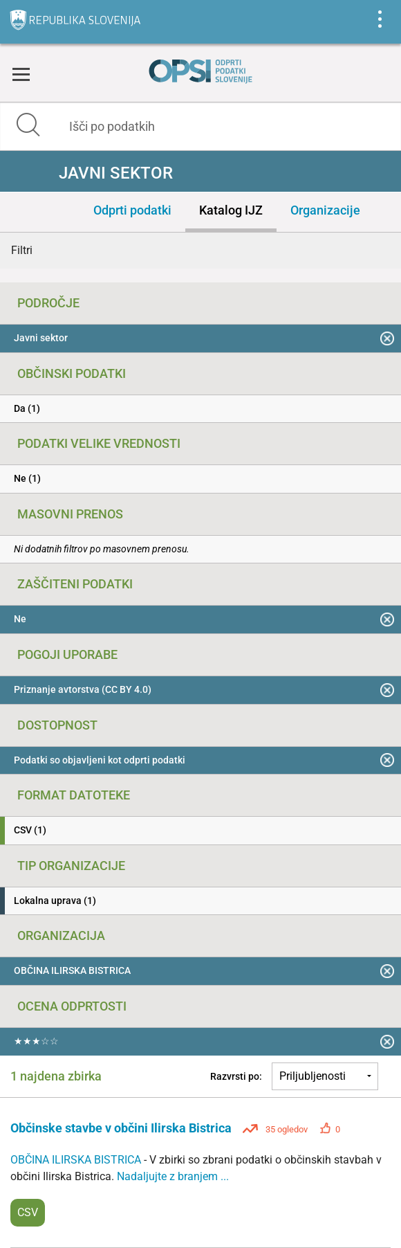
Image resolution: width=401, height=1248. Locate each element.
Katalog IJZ (231, 210)
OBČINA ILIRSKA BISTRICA (77, 1159)
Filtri (21, 250)
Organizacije (325, 210)
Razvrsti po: (236, 1076)
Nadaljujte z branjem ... (173, 1176)
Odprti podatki (132, 210)
